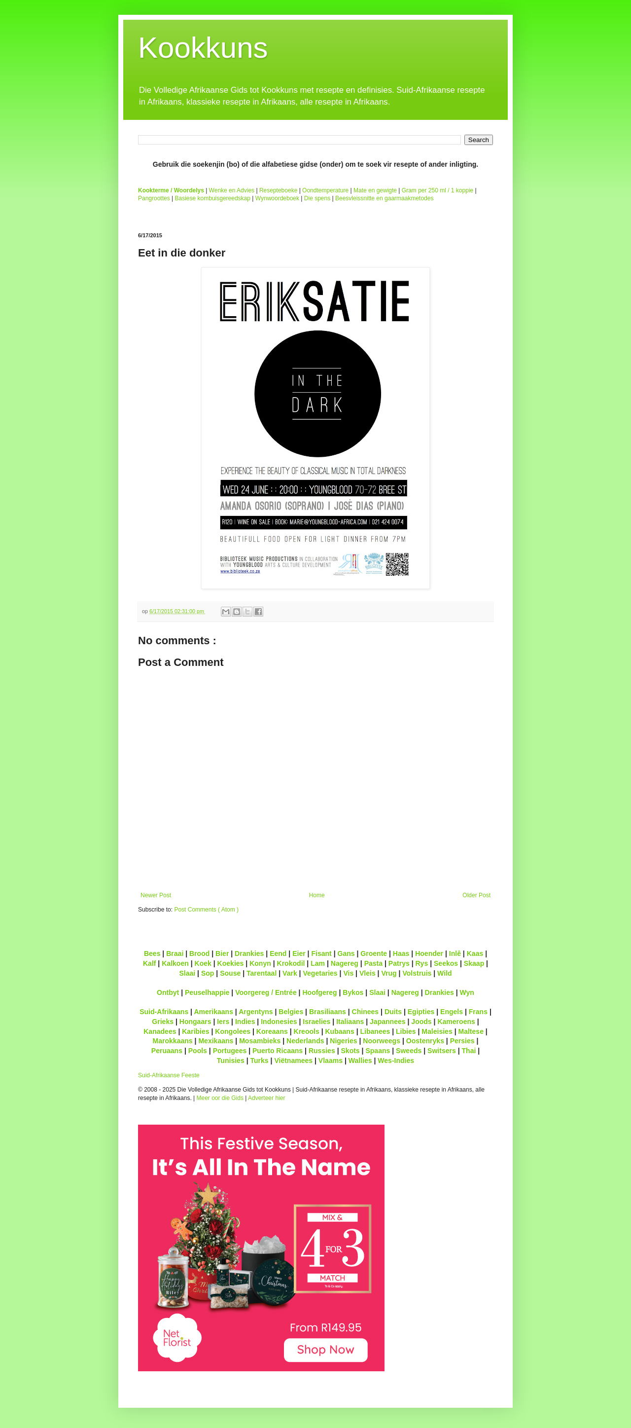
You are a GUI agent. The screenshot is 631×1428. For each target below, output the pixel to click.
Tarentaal (261, 973)
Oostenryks (425, 1041)
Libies (406, 1031)
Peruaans (166, 1051)
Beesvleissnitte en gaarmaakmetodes (384, 198)
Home (317, 895)
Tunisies (231, 1060)
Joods (421, 1021)
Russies (322, 1051)
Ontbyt (168, 992)
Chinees (365, 1012)
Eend (278, 953)
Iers (223, 1021)
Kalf (149, 963)
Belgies (291, 1012)
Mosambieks (259, 1041)
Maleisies (436, 1031)
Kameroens (456, 1021)
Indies (245, 1021)
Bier (222, 953)
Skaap (474, 963)
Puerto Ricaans (277, 1051)
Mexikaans (215, 1041)
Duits (393, 1012)
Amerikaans (213, 1012)
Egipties (421, 1012)
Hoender (429, 953)
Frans (478, 1012)
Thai (469, 1051)
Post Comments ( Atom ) (206, 909)
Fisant (321, 953)
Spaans (377, 1051)
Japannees (388, 1021)
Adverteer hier (266, 1098)
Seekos (446, 963)
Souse (230, 973)
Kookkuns (203, 47)
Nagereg (344, 963)
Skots (350, 1051)
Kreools (306, 1031)
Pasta (373, 963)
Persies (462, 1041)
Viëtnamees (293, 1060)
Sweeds (408, 1051)
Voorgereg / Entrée (266, 992)
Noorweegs (381, 1041)
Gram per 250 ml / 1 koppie (437, 190)
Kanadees (159, 1031)
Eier (299, 953)
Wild (444, 973)
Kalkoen (175, 963)
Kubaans (339, 1031)
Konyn (260, 963)
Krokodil (291, 963)
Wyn (467, 992)
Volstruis (416, 973)
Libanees (375, 1031)
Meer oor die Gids (220, 1098)
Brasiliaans (327, 1012)
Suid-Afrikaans (164, 1012)
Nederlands (305, 1041)
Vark (289, 973)
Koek (203, 963)
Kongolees (232, 1031)
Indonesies (279, 1021)
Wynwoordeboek (277, 198)
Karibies (195, 1031)
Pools (197, 1051)
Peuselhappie (207, 992)
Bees (152, 953)
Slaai (187, 973)
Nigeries (343, 1041)
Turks (259, 1060)
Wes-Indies (396, 1060)
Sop (207, 973)
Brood (199, 953)
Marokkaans (173, 1041)
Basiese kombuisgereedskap (212, 198)
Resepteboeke (278, 190)
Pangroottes (154, 198)
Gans (346, 953)
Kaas (475, 953)
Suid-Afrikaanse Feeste (169, 1075)
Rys (421, 963)
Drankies (249, 953)
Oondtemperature (325, 190)
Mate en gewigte (375, 190)
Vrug (388, 973)
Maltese (470, 1031)
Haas (401, 953)
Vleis (367, 973)
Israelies (316, 1021)
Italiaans (350, 1021)
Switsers (441, 1051)
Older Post (476, 895)
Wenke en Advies (232, 190)
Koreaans (272, 1031)
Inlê (455, 953)
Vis (348, 973)
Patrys (399, 963)
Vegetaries (320, 973)
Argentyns (256, 1012)
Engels (451, 1012)
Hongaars (195, 1021)
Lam (318, 963)
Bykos (353, 992)
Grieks (163, 1021)
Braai (174, 953)
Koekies (230, 963)
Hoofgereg (319, 992)
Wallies (360, 1060)
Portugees (230, 1051)
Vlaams (330, 1060)
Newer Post (155, 895)
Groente (373, 953)
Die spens (317, 198)
